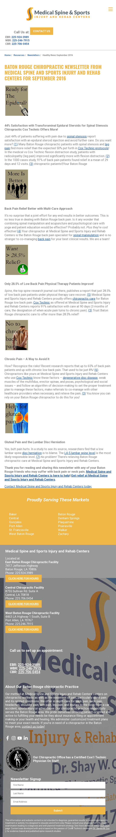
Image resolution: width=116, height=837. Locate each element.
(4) (19, 231)
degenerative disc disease (80, 378)
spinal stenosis (77, 136)
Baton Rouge (66, 514)
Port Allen (15, 526)
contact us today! (33, 726)
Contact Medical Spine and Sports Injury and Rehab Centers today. (48, 486)
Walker (62, 530)
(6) (96, 370)
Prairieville (65, 526)
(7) (38, 457)
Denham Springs (68, 518)
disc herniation (32, 453)
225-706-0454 (20, 43)
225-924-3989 (20, 37)
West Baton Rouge (21, 534)
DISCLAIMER (104, 825)
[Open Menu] (110, 9)
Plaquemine (66, 522)
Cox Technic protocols (93, 148)
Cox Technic (41, 302)
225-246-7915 (20, 40)
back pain (44, 239)
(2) (108, 156)
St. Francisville (19, 530)
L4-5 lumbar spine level (79, 453)
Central (14, 518)
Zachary (63, 534)
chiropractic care (83, 298)
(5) (89, 294)
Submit (58, 810)
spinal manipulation (86, 235)
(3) (31, 164)
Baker (13, 514)
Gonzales (15, 522)
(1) (16, 144)
